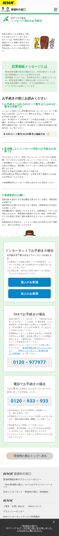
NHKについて (35, 505)
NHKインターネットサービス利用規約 (21, 515)
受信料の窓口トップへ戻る (30, 454)
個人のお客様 (29, 281)
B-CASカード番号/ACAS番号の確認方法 (24, 134)
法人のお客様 (29, 292)
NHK (8, 499)
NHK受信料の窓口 (17, 472)
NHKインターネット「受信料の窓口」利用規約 (25, 491)
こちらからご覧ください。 (29, 530)
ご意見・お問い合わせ (13, 505)
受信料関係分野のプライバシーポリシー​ (22, 478)
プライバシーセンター (13, 510)
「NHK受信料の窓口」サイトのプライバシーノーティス (27, 484)
